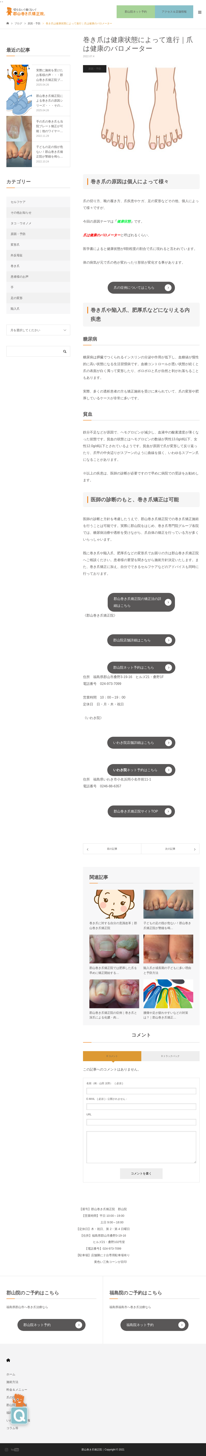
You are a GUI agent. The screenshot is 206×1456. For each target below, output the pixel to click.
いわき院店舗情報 (18, 1420)
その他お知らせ (21, 212)
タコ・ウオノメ (21, 223)
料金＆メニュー (16, 1389)
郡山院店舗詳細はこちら (132, 640)
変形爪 (15, 244)
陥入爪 (15, 308)
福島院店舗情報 (16, 1412)
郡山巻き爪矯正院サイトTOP (136, 811)
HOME (8, 1360)
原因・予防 (94, 68)
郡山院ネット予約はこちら (133, 667)
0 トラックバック (170, 1056)
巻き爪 (15, 266)
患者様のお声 (20, 276)
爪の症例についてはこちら (134, 287)
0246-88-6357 (110, 786)
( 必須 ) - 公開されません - (106, 1098)
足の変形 (17, 298)
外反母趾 (17, 255)
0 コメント (112, 1056)
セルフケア (18, 202)
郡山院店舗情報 (16, 1405)
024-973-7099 (110, 684)
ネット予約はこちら (135, 770)
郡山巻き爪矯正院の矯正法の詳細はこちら (137, 602)
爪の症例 (12, 1397)
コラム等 (12, 1428)
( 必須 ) (104, 1083)
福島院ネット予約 (140, 1325)
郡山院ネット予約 (37, 1325)
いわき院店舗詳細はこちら (133, 742)
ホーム (10, 1374)
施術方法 (12, 1382)
